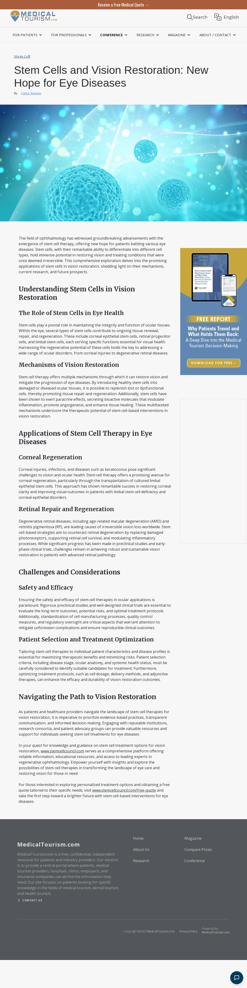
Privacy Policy (188, 931)
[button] (26, 34)
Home (138, 838)
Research (141, 860)
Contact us (32, 900)
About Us (141, 849)
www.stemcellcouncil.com (62, 751)
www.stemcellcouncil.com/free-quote (124, 790)
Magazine (193, 838)
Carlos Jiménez (31, 93)
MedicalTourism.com (161, 931)
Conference (194, 860)
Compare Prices (198, 849)
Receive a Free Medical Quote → (123, 5)
